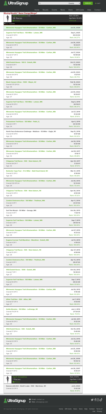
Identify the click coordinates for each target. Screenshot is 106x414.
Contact (97, 10)
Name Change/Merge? (27, 13)
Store (70, 10)
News (62, 10)
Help (89, 10)
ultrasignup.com (42, 402)
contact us (40, 399)
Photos (16, 21)
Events (54, 10)
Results (45, 10)
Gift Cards (80, 10)
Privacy (99, 411)
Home (36, 10)
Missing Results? (11, 13)
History (72, 20)
